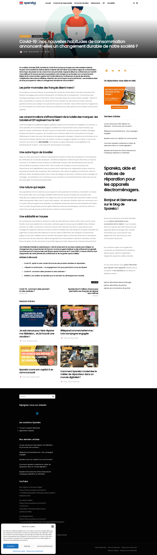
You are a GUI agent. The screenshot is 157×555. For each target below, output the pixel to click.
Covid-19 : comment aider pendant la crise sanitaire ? (44, 271)
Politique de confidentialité (34, 551)
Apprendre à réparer (26, 431)
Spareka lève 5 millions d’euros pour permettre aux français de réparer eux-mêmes (82, 292)
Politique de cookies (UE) (129, 547)
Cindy (25, 52)
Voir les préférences (44, 546)
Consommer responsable (62, 3)
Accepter (10, 546)
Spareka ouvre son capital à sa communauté (36, 371)
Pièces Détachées (100, 547)
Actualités (111, 3)
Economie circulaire (81, 3)
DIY (104, 3)
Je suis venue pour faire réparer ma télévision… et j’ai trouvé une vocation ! (36, 333)
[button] (53, 526)
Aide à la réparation (114, 547)
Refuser (27, 546)
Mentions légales (113, 550)
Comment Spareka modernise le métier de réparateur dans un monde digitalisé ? (78, 374)
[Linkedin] (113, 70)
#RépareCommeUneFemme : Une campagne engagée (77, 332)
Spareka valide (27, 310)
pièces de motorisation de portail (117, 288)
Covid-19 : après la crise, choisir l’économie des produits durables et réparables (54, 263)
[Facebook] (107, 70)
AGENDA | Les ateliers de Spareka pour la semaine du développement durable (54, 276)
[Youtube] (126, 70)
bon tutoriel (43, 142)
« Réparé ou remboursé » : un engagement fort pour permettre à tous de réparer (55, 267)
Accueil (48, 3)
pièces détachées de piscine (115, 285)
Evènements (95, 3)
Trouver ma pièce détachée (29, 428)
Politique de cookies (19, 551)
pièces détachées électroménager (117, 282)
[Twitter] (119, 70)
